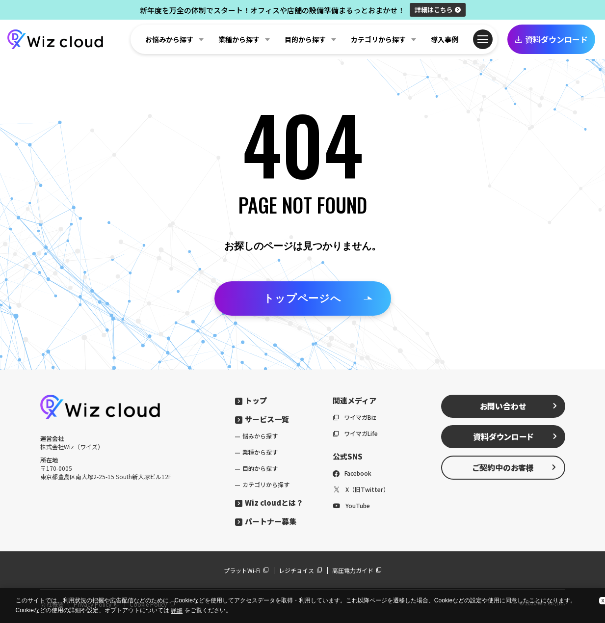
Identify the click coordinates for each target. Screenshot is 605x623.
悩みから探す (260, 436)
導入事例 (444, 39)
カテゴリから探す (265, 484)
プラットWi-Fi (246, 570)
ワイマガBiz (354, 417)
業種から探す (260, 452)
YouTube (351, 505)
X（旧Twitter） (361, 489)
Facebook (352, 473)
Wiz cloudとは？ (269, 502)
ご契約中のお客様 (515, 467)
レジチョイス (300, 570)
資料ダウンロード (551, 39)
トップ (251, 400)
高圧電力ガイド (357, 570)
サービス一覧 (262, 419)
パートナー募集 (265, 521)
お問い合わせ (518, 406)
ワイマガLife (355, 433)
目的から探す (260, 468)
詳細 (438, 9)
